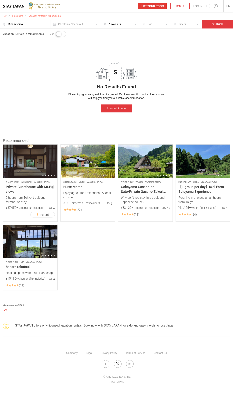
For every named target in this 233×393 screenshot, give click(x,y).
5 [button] (54, 175)
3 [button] (48, 175)
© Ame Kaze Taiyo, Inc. (117, 376)
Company (72, 352)
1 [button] (43, 175)
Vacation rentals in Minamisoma (45, 16)
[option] (30, 161)
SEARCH (217, 24)
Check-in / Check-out (70, 24)
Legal (89, 352)
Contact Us (160, 352)
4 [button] (51, 175)
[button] (208, 6)
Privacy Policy (109, 352)
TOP (4, 16)
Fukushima (17, 16)
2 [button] (45, 175)
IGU (5, 309)
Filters (182, 24)
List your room (152, 6)
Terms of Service (135, 352)
